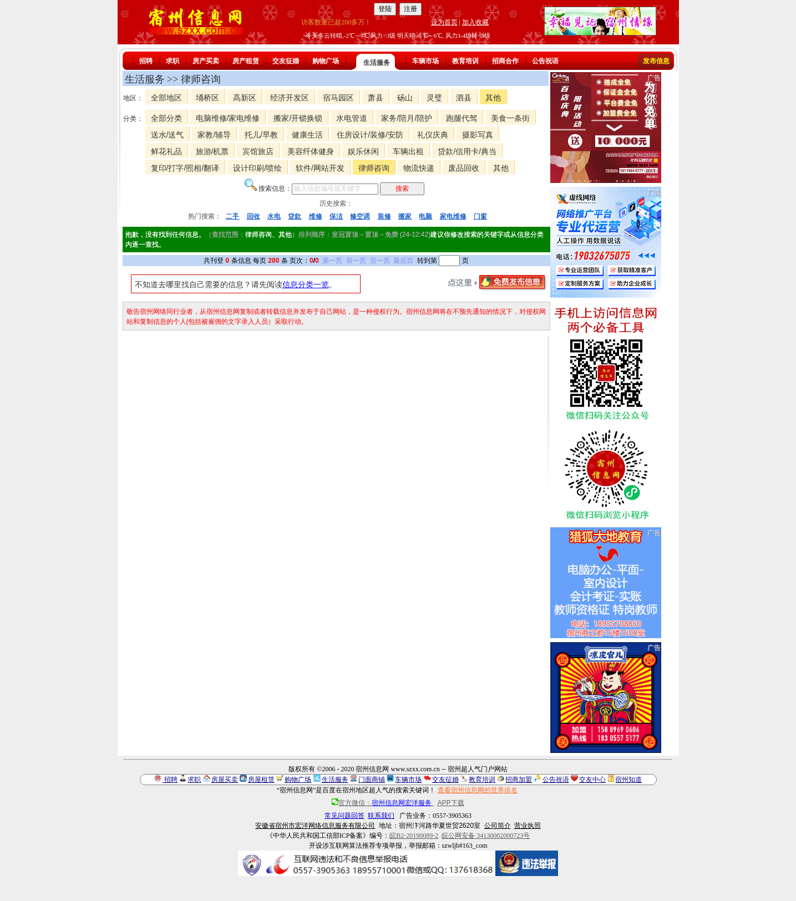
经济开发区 (289, 97)
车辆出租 (408, 151)
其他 (493, 97)
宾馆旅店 (257, 151)
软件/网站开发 (320, 168)
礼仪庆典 (432, 134)
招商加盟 (518, 779)
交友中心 (592, 779)
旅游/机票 (212, 151)
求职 (172, 61)
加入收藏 (475, 22)
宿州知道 (628, 779)
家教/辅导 (214, 134)
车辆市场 (425, 61)
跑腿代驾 (461, 118)
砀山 (405, 97)
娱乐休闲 (363, 151)
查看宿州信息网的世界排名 (478, 790)
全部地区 (166, 97)
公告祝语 (545, 61)
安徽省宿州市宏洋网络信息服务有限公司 (315, 825)
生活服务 (376, 63)
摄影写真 (477, 134)
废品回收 (463, 168)
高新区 (244, 97)
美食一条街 (510, 118)
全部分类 (166, 118)
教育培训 (465, 61)
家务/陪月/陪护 (406, 118)
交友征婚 (285, 61)
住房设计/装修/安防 (370, 134)
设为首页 (444, 22)
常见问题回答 (344, 815)
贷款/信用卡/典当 (467, 151)
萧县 (375, 97)
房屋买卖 (224, 779)
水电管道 (351, 118)
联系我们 (381, 815)
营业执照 (527, 825)
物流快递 (418, 168)
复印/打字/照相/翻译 (185, 168)
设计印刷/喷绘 (257, 168)
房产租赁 (245, 61)
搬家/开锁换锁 (297, 118)
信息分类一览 (305, 284)
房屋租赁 (261, 779)
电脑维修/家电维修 (228, 118)
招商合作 (505, 61)
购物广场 (325, 61)
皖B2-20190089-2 (413, 835)
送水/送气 (167, 134)
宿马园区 (338, 97)
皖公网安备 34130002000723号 (486, 835)
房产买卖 (205, 61)
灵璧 (434, 97)
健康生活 (307, 134)
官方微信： (382, 803)
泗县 (463, 97)
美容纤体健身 (310, 151)
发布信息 (656, 61)
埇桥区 (207, 97)
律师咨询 (373, 168)
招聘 (146, 61)
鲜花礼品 (166, 151)
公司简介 (497, 825)
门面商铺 (371, 779)
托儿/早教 (261, 134)
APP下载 (451, 803)
